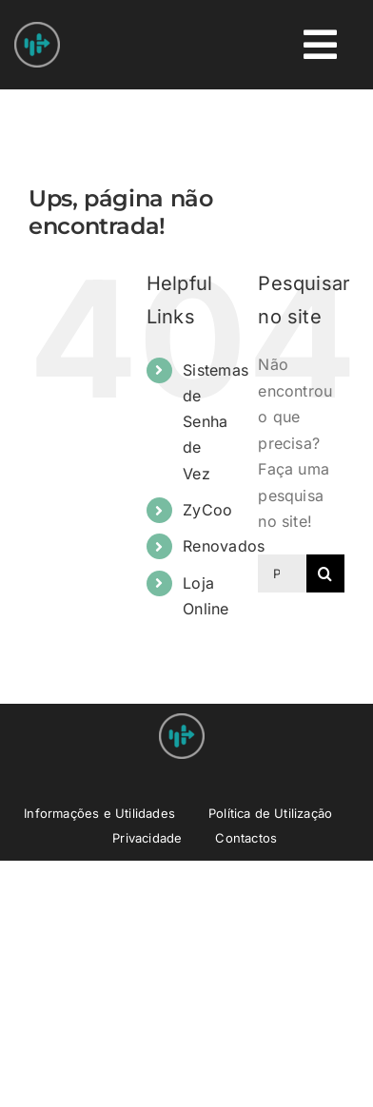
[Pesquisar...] (282, 573)
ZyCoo (207, 509)
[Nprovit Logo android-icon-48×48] (182, 720)
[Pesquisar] (325, 573)
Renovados (224, 545)
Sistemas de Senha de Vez (215, 421)
